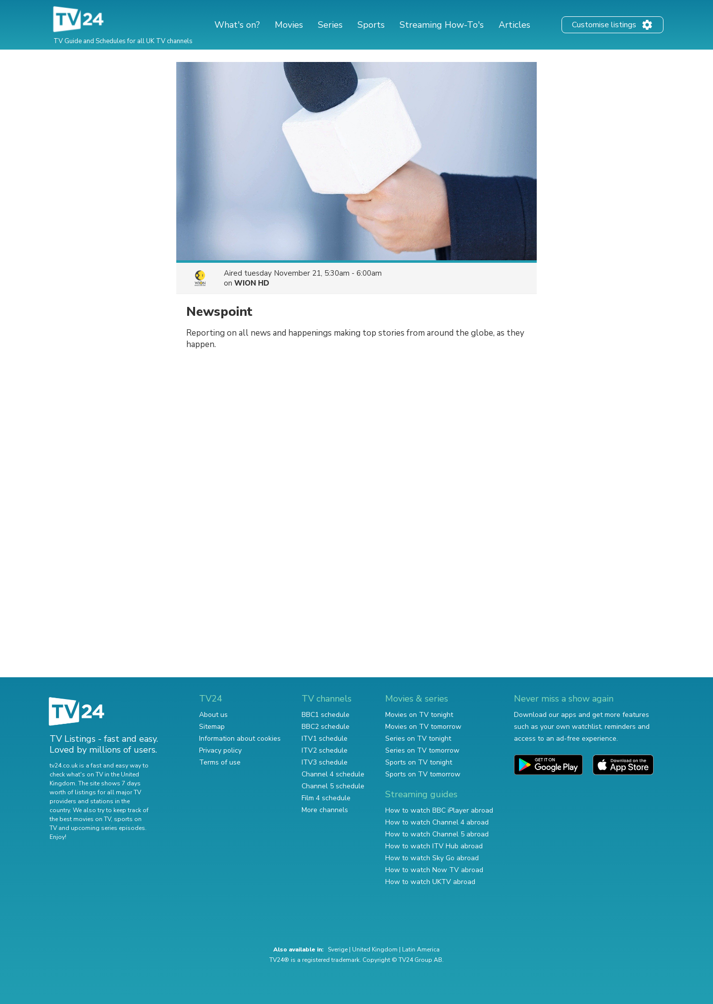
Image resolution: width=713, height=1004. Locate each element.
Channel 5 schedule (333, 786)
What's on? (237, 25)
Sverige (338, 949)
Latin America (421, 949)
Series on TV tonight (418, 738)
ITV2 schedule (325, 750)
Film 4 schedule (326, 798)
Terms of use (220, 762)
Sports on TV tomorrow (422, 774)
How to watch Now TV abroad (434, 870)
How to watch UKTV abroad (430, 881)
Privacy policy (220, 750)
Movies (289, 25)
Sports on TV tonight (418, 762)
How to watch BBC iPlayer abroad (439, 810)
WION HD (251, 283)
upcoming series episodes (108, 828)
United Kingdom (375, 949)
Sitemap (212, 726)
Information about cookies (240, 738)
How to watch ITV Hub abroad (434, 846)
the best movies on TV (80, 819)
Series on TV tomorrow (422, 750)
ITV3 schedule (325, 762)
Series (330, 25)
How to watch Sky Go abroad (432, 858)
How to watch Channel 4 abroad (437, 822)
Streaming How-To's (442, 25)
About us (213, 714)
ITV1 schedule (325, 738)
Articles (514, 25)
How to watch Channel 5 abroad (437, 834)
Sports (371, 25)
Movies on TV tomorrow (423, 726)
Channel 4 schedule (333, 774)
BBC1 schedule (326, 714)
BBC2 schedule (326, 726)
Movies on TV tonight (419, 714)
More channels (325, 810)
